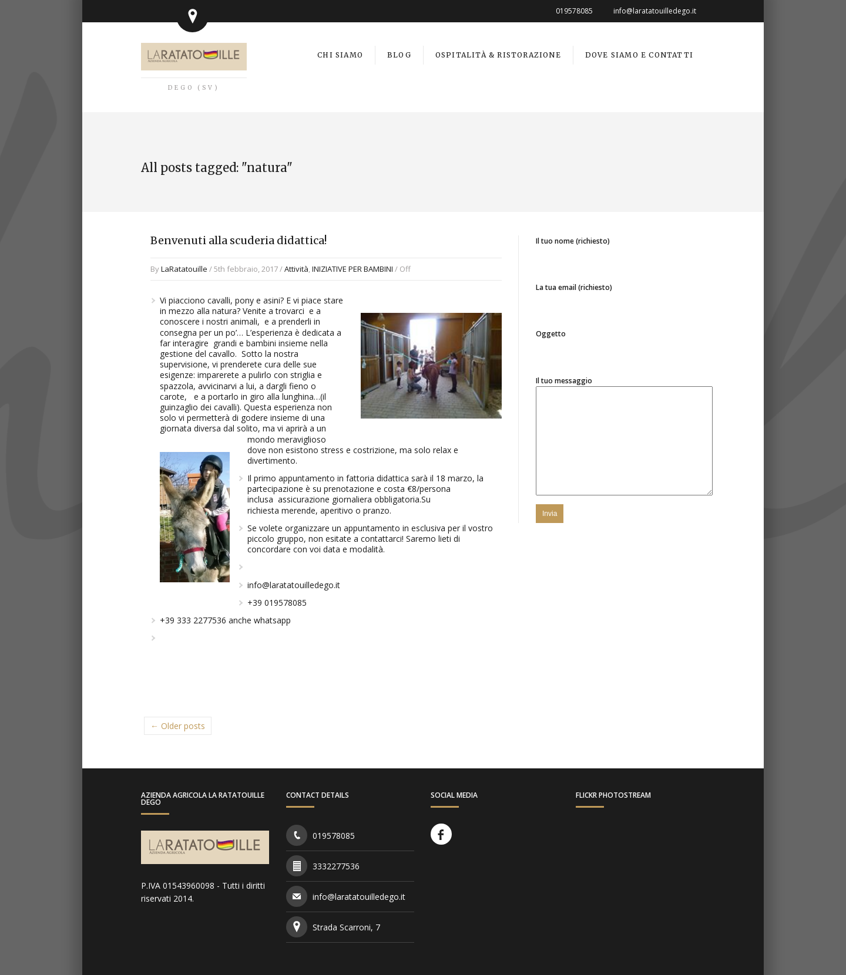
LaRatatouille (184, 269)
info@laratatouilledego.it (654, 11)
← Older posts (177, 725)
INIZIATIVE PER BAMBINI (352, 269)
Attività (296, 269)
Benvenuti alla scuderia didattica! (238, 240)
